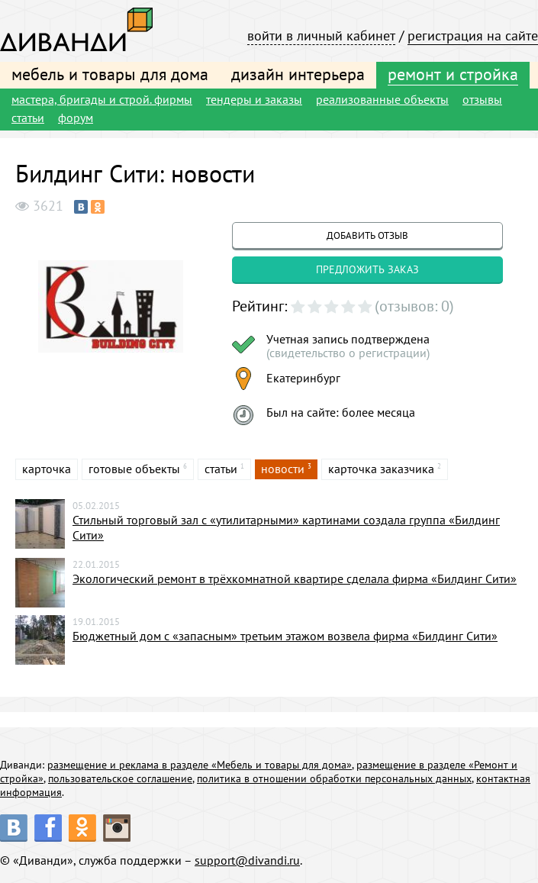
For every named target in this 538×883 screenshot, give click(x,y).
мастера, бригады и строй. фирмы (101, 99)
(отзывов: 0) (414, 306)
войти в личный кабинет (321, 35)
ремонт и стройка (453, 74)
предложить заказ (367, 269)
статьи (27, 117)
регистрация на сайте (473, 35)
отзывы (482, 99)
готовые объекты (134, 468)
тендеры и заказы (254, 99)
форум (75, 117)
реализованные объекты (382, 99)
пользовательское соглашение (120, 778)
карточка (46, 468)
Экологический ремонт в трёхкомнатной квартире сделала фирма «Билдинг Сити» (294, 578)
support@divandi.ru (247, 860)
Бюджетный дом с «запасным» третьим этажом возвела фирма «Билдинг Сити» (285, 635)
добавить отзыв (367, 235)
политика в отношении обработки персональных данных (334, 778)
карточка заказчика (381, 468)
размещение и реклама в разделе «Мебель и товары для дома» (199, 765)
